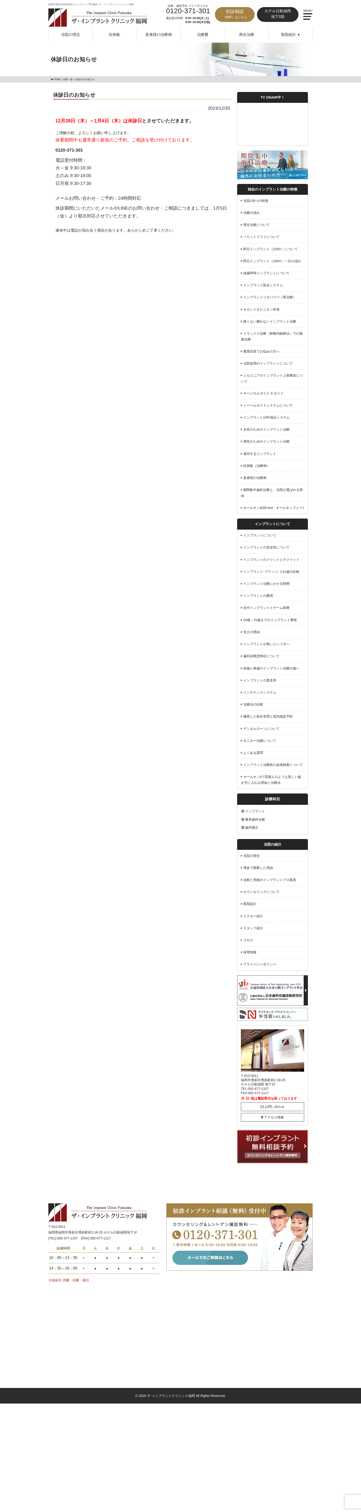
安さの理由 (251, 634)
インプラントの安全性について (266, 549)
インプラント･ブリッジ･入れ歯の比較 (271, 574)
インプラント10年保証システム (266, 419)
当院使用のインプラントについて (268, 364)
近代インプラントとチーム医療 (266, 610)
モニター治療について (259, 744)
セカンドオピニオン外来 (261, 310)
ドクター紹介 (253, 920)
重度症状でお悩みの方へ (261, 352)
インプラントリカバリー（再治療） (269, 298)
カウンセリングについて (261, 895)
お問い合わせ (272, 1111)
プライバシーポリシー (259, 968)
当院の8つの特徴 (255, 201)
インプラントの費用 (258, 598)
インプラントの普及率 (259, 683)
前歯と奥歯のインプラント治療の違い (271, 671)
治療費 (202, 35)
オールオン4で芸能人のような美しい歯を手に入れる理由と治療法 (271, 783)
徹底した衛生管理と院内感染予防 (268, 719)
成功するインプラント (259, 455)
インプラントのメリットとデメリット (271, 561)
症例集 (114, 35)
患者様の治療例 (158, 35)
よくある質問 (253, 756)
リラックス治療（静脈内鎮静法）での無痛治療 (272, 337)
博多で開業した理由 (258, 871)
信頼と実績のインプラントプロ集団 (269, 883)
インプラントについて (259, 537)
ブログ (248, 944)
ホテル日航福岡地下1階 (277, 14)
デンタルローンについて (261, 731)
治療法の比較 (253, 707)
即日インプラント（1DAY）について (270, 249)
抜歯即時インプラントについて (266, 273)
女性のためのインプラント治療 (266, 431)
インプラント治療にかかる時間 (266, 586)
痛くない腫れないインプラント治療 (269, 322)
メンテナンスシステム (259, 695)
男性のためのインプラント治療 (266, 443)
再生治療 (246, 35)
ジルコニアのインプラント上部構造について (272, 379)
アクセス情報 (272, 1121)
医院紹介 (249, 908)
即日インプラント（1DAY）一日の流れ (272, 261)
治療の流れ (251, 213)
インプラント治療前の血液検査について (273, 768)
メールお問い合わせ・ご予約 (84, 198)
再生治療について (256, 225)
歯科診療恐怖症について (261, 658)
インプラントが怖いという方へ (266, 646)
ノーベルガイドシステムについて (268, 406)
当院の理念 (70, 35)
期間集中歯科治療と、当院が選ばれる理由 (272, 494)
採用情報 (249, 956)
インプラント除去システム (263, 286)
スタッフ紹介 (253, 932)
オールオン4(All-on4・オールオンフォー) (273, 509)
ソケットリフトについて (261, 237)
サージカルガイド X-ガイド (263, 394)
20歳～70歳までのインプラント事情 (270, 622)
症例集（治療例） (256, 467)
